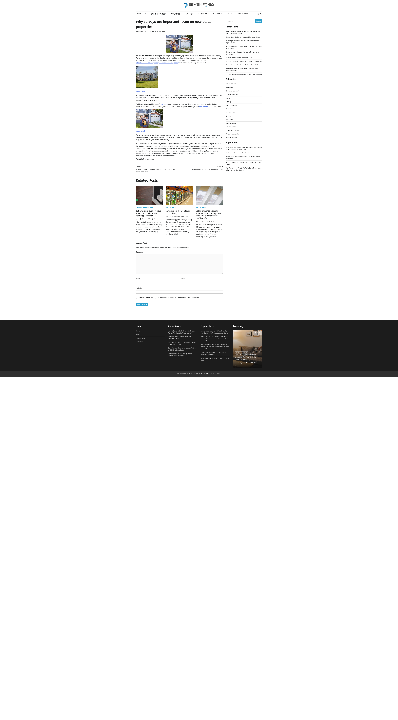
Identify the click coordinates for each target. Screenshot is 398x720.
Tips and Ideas (148, 159)
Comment (140, 252)
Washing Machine (231, 137)
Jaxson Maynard (240, 363)
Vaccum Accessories (232, 134)
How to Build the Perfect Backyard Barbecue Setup (243, 37)
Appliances (175, 14)
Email (183, 278)
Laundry (189, 14)
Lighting (139, 208)
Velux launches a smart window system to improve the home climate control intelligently (208, 214)
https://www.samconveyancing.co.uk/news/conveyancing (157, 63)
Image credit (140, 91)
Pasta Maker (230, 109)
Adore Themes (215, 374)
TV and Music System (233, 130)
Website (139, 288)
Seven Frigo (181, 374)
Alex (163, 31)
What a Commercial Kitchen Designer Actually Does (243, 65)
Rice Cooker (229, 120)
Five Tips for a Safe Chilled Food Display (178, 212)
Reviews (228, 116)
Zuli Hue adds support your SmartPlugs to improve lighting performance (148, 213)
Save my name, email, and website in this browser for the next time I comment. (169, 298)
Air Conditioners (231, 84)
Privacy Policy (140, 338)
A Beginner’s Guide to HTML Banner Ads (239, 58)
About (138, 334)
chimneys (164, 104)
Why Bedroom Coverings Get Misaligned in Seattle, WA (244, 61)
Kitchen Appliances (232, 94)
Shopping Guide (242, 14)
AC (146, 14)
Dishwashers (230, 87)
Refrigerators (204, 14)
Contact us (139, 342)
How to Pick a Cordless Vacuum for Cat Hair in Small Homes (245, 357)
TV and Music (218, 14)
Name (138, 278)
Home (139, 14)
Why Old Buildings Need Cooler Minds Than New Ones (244, 74)
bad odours (203, 107)
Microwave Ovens (231, 105)
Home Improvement (158, 14)
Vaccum (230, 14)
